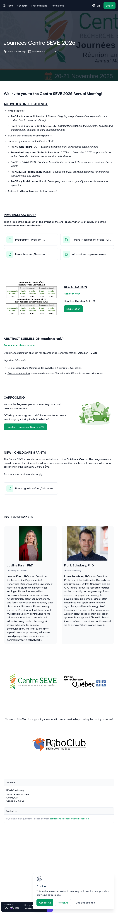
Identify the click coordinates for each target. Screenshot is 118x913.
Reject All (63, 902)
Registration (73, 308)
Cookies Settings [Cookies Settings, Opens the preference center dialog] (85, 902)
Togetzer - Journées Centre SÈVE (25, 426)
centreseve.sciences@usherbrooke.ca (69, 818)
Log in (109, 5)
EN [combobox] (96, 5)
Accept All (45, 902)
